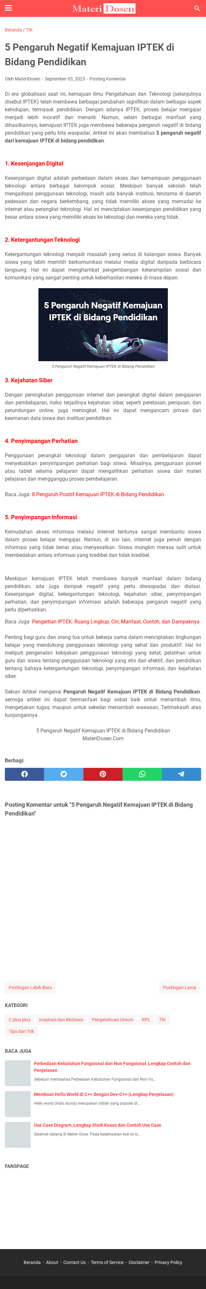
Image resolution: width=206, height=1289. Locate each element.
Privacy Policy (168, 1262)
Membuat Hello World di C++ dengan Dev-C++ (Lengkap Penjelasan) (104, 1094)
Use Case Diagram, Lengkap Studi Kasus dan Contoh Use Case (97, 1125)
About (52, 1262)
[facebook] (24, 774)
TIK (162, 1019)
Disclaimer (139, 1262)
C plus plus (19, 1019)
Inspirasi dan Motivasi (61, 1019)
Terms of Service (107, 1262)
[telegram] (181, 774)
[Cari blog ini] (197, 8)
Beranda (32, 1262)
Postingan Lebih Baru (30, 987)
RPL (146, 1019)
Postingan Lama (179, 987)
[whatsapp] (142, 774)
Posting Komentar (108, 78)
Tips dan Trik (21, 1031)
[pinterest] (103, 774)
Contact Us (74, 1262)
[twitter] (63, 774)
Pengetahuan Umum (112, 1019)
